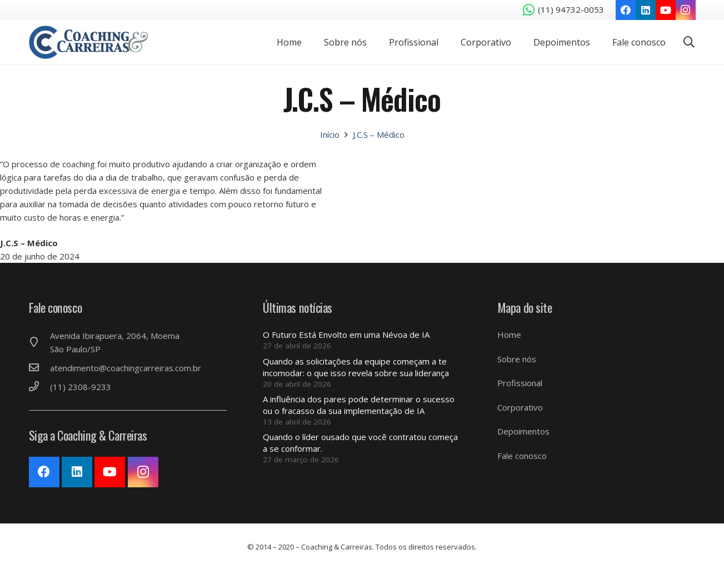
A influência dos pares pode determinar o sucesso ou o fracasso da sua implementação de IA (359, 404)
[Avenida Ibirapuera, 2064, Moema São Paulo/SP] (39, 342)
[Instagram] (686, 10)
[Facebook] (626, 10)
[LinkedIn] (646, 10)
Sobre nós (516, 359)
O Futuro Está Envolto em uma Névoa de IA (346, 334)
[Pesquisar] (689, 42)
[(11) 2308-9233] (39, 386)
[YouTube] (666, 10)
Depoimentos (523, 431)
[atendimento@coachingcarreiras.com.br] (39, 368)
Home (509, 334)
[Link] (88, 42)
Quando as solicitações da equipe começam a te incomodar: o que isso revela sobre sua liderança (356, 367)
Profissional (519, 382)
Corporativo (520, 407)
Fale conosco (522, 455)
